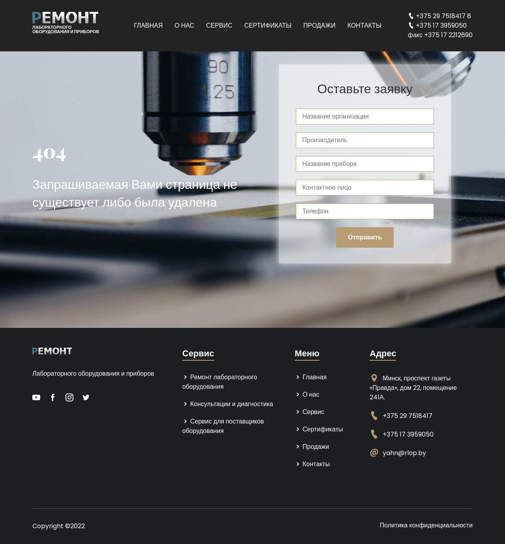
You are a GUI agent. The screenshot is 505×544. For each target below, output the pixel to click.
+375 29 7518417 (407, 415)
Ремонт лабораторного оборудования (219, 382)
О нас (185, 25)
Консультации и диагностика (227, 403)
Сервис (219, 25)
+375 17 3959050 (408, 434)
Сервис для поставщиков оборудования (223, 426)
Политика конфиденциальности (426, 525)
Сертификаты (268, 25)
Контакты (365, 25)
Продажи (319, 25)
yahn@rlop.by (404, 452)
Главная (148, 25)
